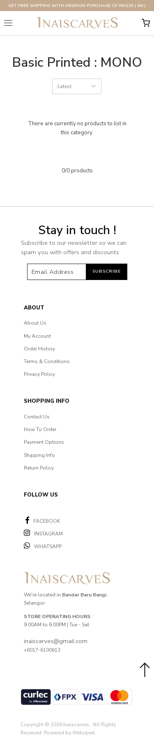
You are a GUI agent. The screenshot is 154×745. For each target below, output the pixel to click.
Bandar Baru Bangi (84, 594)
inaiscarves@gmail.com (55, 641)
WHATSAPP (43, 546)
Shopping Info (46, 401)
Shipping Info (39, 455)
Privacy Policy (39, 374)
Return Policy (39, 468)
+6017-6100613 (42, 650)
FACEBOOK (42, 520)
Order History (39, 348)
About (34, 308)
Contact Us (37, 416)
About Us (35, 323)
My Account (37, 336)
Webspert (83, 732)
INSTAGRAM (43, 533)
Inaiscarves (76, 724)
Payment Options (44, 442)
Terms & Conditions (47, 361)
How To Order (40, 429)
